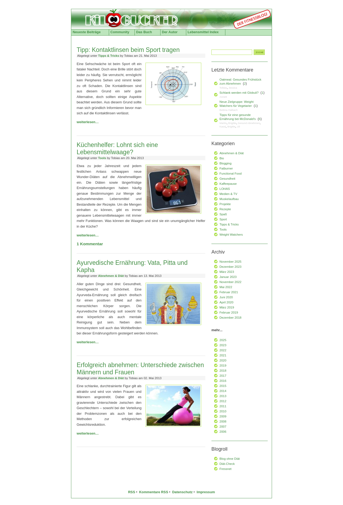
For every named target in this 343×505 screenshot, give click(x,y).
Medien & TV (228, 193)
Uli (238, 126)
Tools (102, 158)
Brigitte (232, 123)
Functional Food (230, 173)
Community (119, 32)
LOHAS (224, 188)
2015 (222, 385)
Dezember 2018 (230, 317)
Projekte (225, 204)
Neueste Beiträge (87, 32)
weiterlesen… (88, 122)
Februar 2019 (228, 312)
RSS (131, 492)
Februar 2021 (228, 292)
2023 (222, 345)
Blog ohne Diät (229, 458)
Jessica (233, 87)
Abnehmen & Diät (111, 275)
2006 (222, 431)
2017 (222, 375)
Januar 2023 (228, 276)
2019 (222, 365)
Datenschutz (182, 492)
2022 (222, 350)
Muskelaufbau (229, 199)
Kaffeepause (228, 183)
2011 (222, 406)
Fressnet (225, 468)
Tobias (223, 87)
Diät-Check (227, 463)
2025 (222, 340)
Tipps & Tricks (108, 55)
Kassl (222, 126)
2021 (222, 355)
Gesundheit (227, 178)
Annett (223, 96)
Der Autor (170, 32)
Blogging (225, 163)
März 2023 (226, 271)
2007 (222, 426)
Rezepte (225, 209)
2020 (222, 360)
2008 (222, 421)
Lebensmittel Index (203, 32)
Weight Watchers (231, 234)
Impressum (206, 492)
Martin (223, 123)
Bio (221, 158)
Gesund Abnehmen (249, 123)
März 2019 (226, 307)
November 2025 (230, 261)
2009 (222, 416)
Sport (223, 219)
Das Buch (144, 32)
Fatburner (226, 168)
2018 (222, 370)
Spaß (223, 214)
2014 (222, 391)
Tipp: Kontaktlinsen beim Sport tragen (128, 49)
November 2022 (230, 282)
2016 (222, 380)
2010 (222, 411)
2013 (222, 396)
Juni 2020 (226, 297)
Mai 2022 (225, 287)
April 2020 (226, 302)
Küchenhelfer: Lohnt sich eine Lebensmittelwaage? (117, 148)
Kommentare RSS (153, 492)
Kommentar (90, 244)
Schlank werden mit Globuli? (239, 92)
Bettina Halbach (228, 109)
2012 (222, 401)
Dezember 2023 (230, 266)
